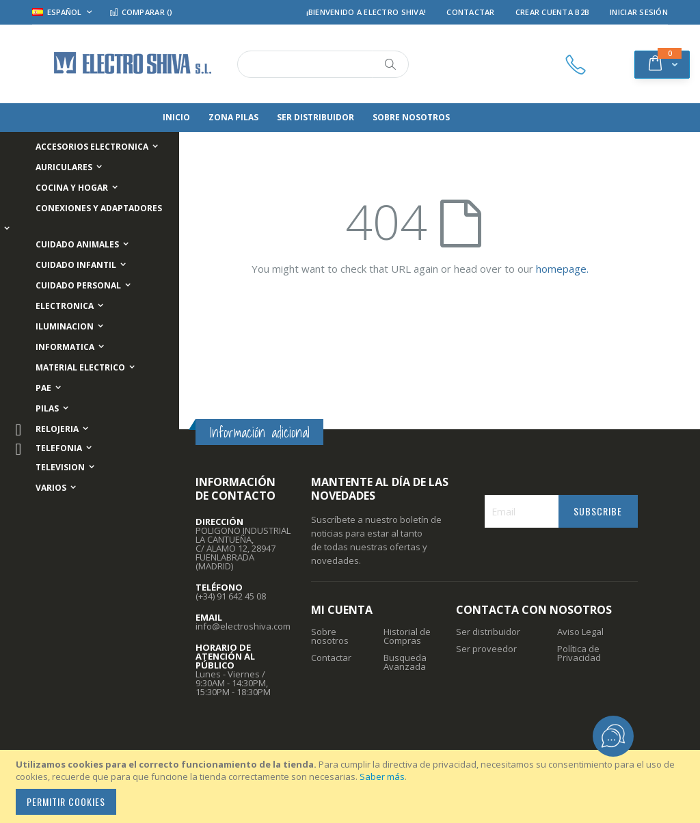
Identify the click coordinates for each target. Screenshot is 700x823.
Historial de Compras (407, 636)
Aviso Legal (580, 631)
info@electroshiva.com (243, 626)
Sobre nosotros (330, 636)
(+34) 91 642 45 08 (231, 596)
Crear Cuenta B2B (552, 12)
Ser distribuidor (488, 631)
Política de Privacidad (579, 653)
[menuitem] (197, 117)
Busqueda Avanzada (405, 662)
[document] (352, 786)
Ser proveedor (486, 649)
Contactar (470, 12)
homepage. (562, 268)
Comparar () (141, 12)
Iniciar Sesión (639, 12)
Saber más (382, 776)
